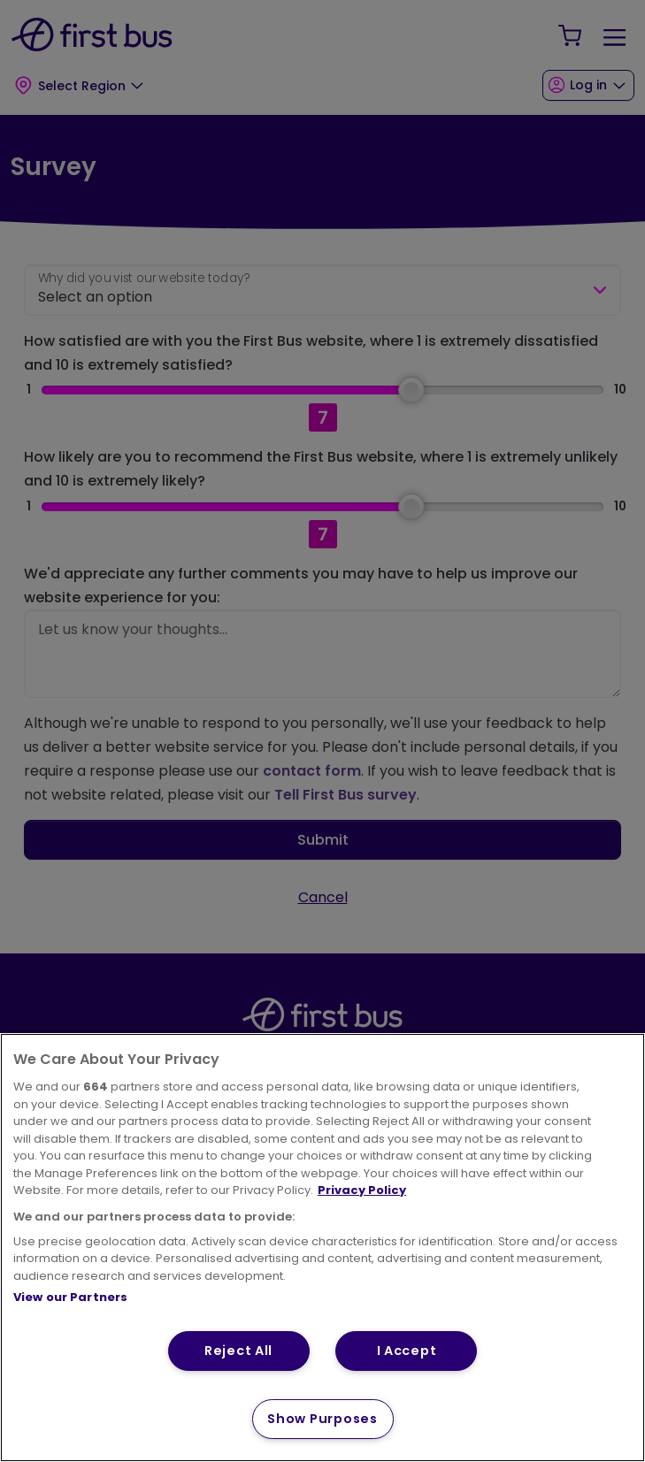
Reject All (238, 1350)
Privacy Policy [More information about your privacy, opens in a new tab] (362, 1190)
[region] (322, 1247)
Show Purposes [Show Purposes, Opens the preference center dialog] (322, 1419)
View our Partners (70, 1297)
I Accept (407, 1350)
